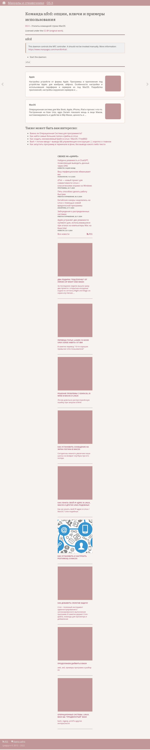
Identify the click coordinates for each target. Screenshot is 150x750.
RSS (89, 234)
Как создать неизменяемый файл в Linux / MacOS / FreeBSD (59, 139)
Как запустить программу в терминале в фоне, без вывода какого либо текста (68, 145)
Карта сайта (18, 742)
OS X (50, 3)
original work (56, 31)
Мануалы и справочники (26, 3)
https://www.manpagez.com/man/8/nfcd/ (48, 50)
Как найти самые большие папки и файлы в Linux (54, 136)
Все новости (63, 234)
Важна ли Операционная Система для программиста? (56, 134)
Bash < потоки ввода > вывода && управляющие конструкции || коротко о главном (71, 142)
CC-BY (46, 31)
